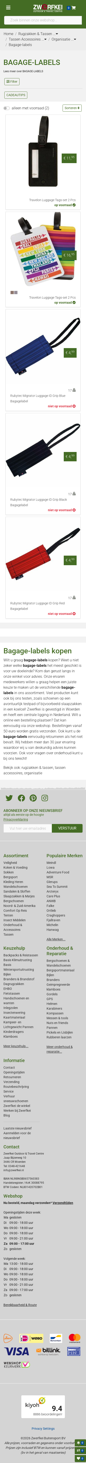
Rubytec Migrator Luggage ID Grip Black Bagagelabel (38, 502)
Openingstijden (14, 1072)
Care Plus (53, 896)
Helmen (52, 1004)
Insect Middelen (14, 920)
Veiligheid (10, 863)
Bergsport (10, 877)
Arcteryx (52, 891)
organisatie (33, 773)
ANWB (51, 901)
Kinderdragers (13, 1032)
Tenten (8, 915)
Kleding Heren (13, 882)
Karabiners (54, 1008)
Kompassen (55, 1013)
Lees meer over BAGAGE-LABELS (23, 71)
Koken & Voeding (15, 867)
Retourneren (12, 1077)
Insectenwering (14, 1012)
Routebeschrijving (16, 1086)
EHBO (7, 989)
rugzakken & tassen (37, 767)
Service (8, 1091)
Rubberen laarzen (59, 1037)
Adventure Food (58, 872)
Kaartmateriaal (14, 1017)
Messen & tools (57, 1018)
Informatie (14, 1060)
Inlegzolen (10, 1008)
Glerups (52, 882)
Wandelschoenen (15, 886)
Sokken (8, 872)
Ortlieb (51, 910)
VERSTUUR (67, 828)
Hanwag (53, 930)
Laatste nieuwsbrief (17, 1128)
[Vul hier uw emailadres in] (27, 828)
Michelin (52, 925)
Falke (50, 906)
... (55, 34)
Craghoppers (56, 915)
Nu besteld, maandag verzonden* (38, 1203)
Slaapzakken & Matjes (19, 896)
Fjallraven (53, 920)
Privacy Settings (43, 1428)
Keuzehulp (14, 948)
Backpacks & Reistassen (20, 955)
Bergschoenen (13, 901)
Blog (6, 1115)
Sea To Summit (57, 886)
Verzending (11, 1082)
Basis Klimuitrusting (17, 960)
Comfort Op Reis (15, 910)
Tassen (8, 934)
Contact (9, 1067)
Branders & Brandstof (18, 979)
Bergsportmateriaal (60, 970)
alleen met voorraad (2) (30, 108)
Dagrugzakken (13, 984)
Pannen (52, 1027)
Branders (53, 980)
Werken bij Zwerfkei (17, 1110)
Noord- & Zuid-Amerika (19, 906)
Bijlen (7, 974)
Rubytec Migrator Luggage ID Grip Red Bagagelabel (37, 606)
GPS (50, 999)
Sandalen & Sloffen (16, 891)
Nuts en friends (57, 1023)
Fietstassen (11, 993)
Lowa (51, 867)
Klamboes (10, 1036)
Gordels (52, 994)
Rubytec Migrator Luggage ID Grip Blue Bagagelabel (37, 398)
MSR (50, 877)
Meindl (51, 863)
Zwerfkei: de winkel (16, 1106)
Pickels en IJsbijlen (60, 1032)
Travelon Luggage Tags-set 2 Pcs (52, 200)
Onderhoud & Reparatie (60, 950)
